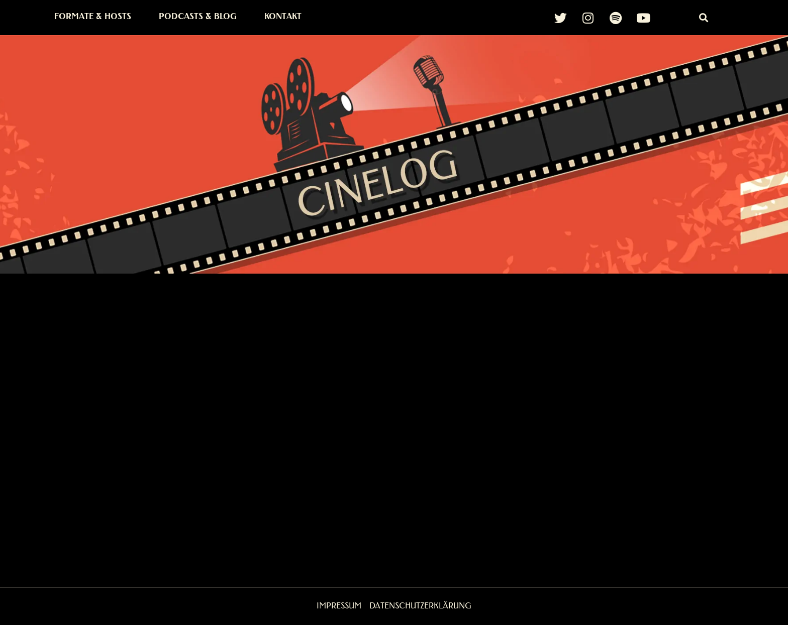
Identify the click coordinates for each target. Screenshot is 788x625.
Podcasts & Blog (198, 16)
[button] (703, 18)
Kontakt (283, 16)
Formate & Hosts (92, 16)
